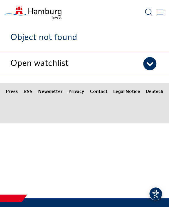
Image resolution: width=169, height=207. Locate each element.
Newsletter (50, 92)
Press (12, 92)
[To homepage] (33, 12)
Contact (98, 92)
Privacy (76, 92)
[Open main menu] (160, 12)
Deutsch (154, 92)
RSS (28, 92)
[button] (84, 63)
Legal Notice (126, 92)
